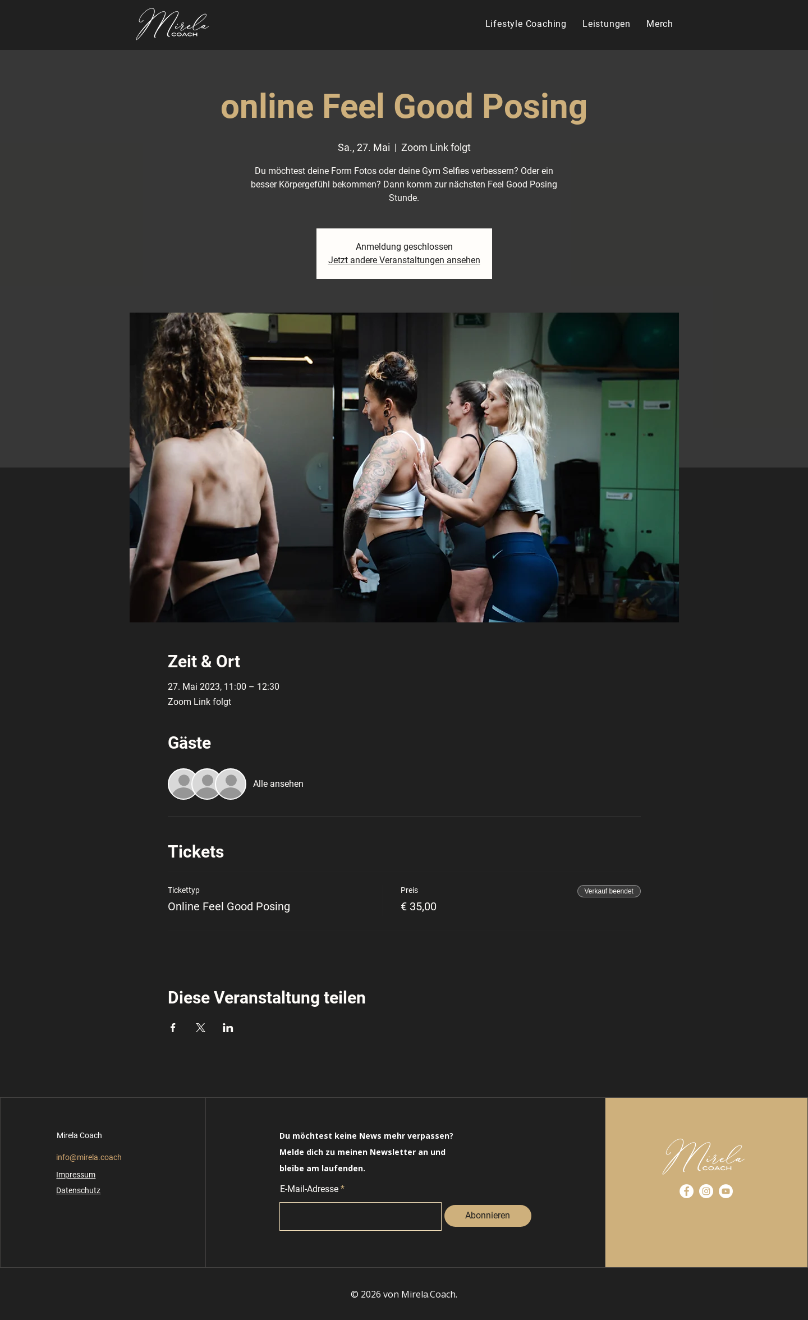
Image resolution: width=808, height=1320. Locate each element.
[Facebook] (687, 1191)
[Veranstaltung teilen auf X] (200, 1027)
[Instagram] (706, 1191)
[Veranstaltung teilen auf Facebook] (173, 1027)
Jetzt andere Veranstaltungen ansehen (404, 260)
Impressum (75, 1174)
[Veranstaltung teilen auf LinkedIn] (228, 1027)
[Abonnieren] (487, 1216)
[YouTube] (726, 1191)
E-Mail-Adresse (309, 1189)
